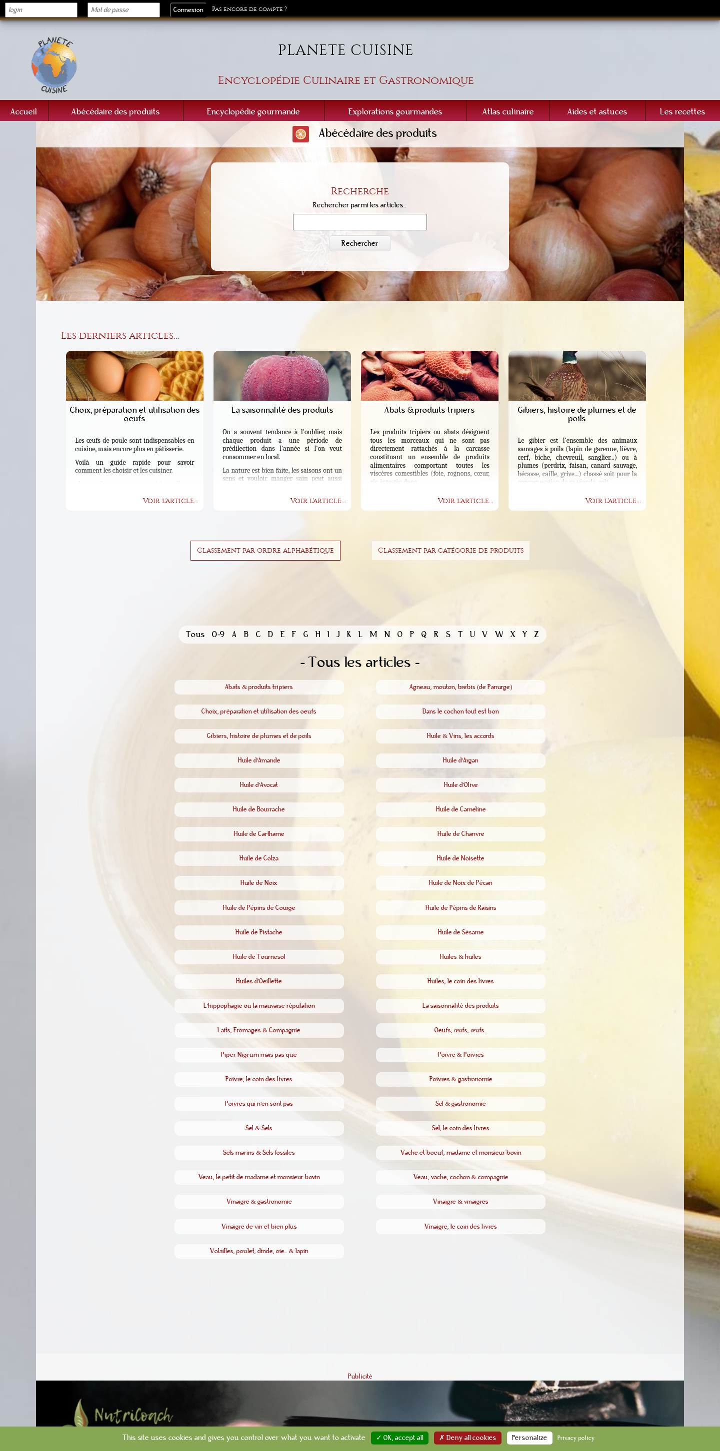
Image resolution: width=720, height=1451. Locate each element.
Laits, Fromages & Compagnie (259, 1030)
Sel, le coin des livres (461, 1128)
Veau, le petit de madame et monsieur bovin (259, 1177)
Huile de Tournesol (259, 957)
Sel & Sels (259, 1128)
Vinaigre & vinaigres (460, 1202)
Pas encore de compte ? (249, 9)
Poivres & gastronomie (461, 1079)
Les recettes (683, 111)
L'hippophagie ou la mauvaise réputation (259, 1006)
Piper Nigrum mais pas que (259, 1055)
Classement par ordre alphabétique (265, 550)
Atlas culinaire (508, 111)
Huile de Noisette (460, 858)
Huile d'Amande (259, 760)
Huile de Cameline (461, 809)
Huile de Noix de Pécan (460, 883)
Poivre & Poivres (461, 1055)
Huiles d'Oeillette (259, 981)
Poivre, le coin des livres (259, 1079)
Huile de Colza (259, 858)
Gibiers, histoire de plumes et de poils (259, 736)
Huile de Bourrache (259, 809)
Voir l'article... (170, 501)
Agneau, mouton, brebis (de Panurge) (461, 687)
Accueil (23, 111)
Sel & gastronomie (461, 1104)
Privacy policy (576, 1438)
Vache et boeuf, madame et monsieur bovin (461, 1153)
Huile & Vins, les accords (460, 736)
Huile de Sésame (461, 932)
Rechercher (360, 243)
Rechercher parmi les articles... (359, 205)
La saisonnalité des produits (460, 1006)
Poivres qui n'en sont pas (259, 1104)
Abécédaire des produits (116, 111)
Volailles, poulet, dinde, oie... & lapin (259, 1251)
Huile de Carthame (259, 834)
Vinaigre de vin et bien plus (259, 1227)
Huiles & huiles (461, 957)
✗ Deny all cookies (467, 1438)
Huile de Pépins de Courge (259, 908)
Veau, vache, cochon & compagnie (461, 1177)
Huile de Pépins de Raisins (461, 908)
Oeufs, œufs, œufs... (461, 1030)
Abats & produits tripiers (259, 687)
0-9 (219, 634)
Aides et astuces (598, 111)
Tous (195, 634)
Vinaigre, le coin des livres (460, 1227)
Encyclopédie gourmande (253, 111)
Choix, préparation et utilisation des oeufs (259, 712)
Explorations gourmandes (395, 111)
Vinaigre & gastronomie (259, 1202)
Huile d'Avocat (259, 785)
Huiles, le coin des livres (461, 981)
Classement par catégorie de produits (451, 550)
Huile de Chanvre (461, 834)
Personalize (530, 1438)
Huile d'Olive (461, 785)
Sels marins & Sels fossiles (259, 1153)
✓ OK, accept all (400, 1438)
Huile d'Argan (460, 760)
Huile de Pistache (259, 932)
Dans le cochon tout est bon (460, 712)
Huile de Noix (259, 883)
